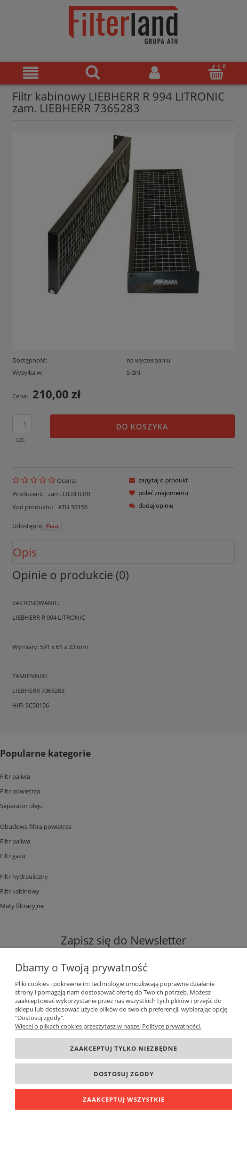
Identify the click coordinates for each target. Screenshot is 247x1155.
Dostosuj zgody (124, 1074)
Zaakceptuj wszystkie (124, 1099)
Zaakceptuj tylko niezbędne (123, 1048)
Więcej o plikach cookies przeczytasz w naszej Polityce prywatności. (108, 1026)
